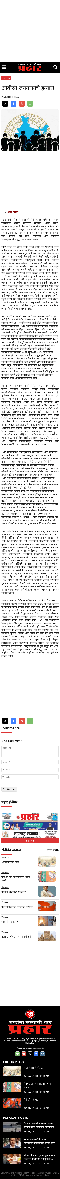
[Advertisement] (30, 30)
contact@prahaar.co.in (35, 1048)
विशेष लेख (6, 78)
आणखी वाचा (53, 850)
